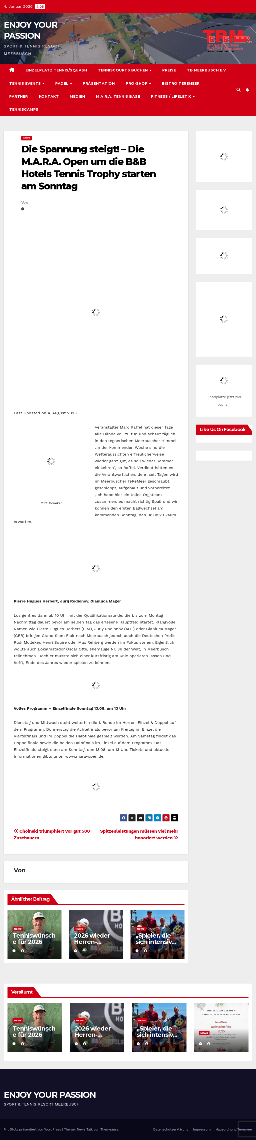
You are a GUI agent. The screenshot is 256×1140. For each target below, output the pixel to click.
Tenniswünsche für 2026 (34, 938)
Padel (62, 83)
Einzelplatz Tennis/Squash (56, 70)
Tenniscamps (23, 109)
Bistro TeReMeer (181, 83)
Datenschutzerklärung (170, 1129)
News (26, 138)
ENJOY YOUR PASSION (50, 1095)
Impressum (202, 1129)
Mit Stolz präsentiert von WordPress (33, 1129)
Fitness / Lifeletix (171, 96)
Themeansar (110, 1129)
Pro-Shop (137, 83)
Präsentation (99, 83)
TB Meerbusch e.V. (207, 70)
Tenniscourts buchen (123, 70)
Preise (169, 70)
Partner (18, 96)
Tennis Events (25, 83)
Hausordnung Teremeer (234, 1129)
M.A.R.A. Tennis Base (118, 96)
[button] (238, 89)
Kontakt (49, 96)
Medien (77, 96)
